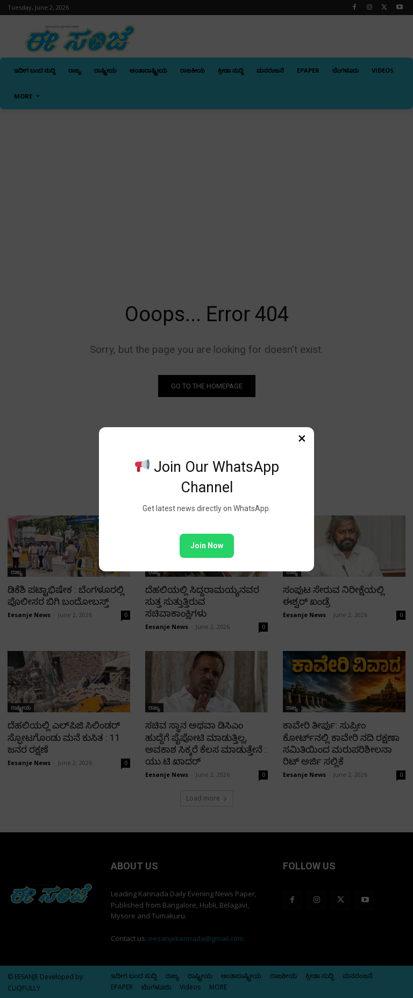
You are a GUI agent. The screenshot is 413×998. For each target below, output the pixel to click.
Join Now (206, 545)
